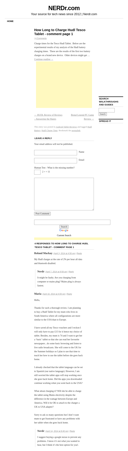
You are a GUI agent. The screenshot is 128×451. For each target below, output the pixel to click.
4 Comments (41, 38)
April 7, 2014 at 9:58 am (56, 272)
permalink (76, 130)
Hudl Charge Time (50, 130)
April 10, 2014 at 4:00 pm (54, 294)
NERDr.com (64, 8)
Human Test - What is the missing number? (54, 167)
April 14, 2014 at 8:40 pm (57, 431)
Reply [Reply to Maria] (69, 294)
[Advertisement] (64, 84)
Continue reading (43, 59)
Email (81, 160)
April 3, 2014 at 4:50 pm (64, 253)
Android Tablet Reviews (66, 127)
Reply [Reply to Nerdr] (71, 272)
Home (10, 21)
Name (81, 152)
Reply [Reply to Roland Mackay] (79, 253)
